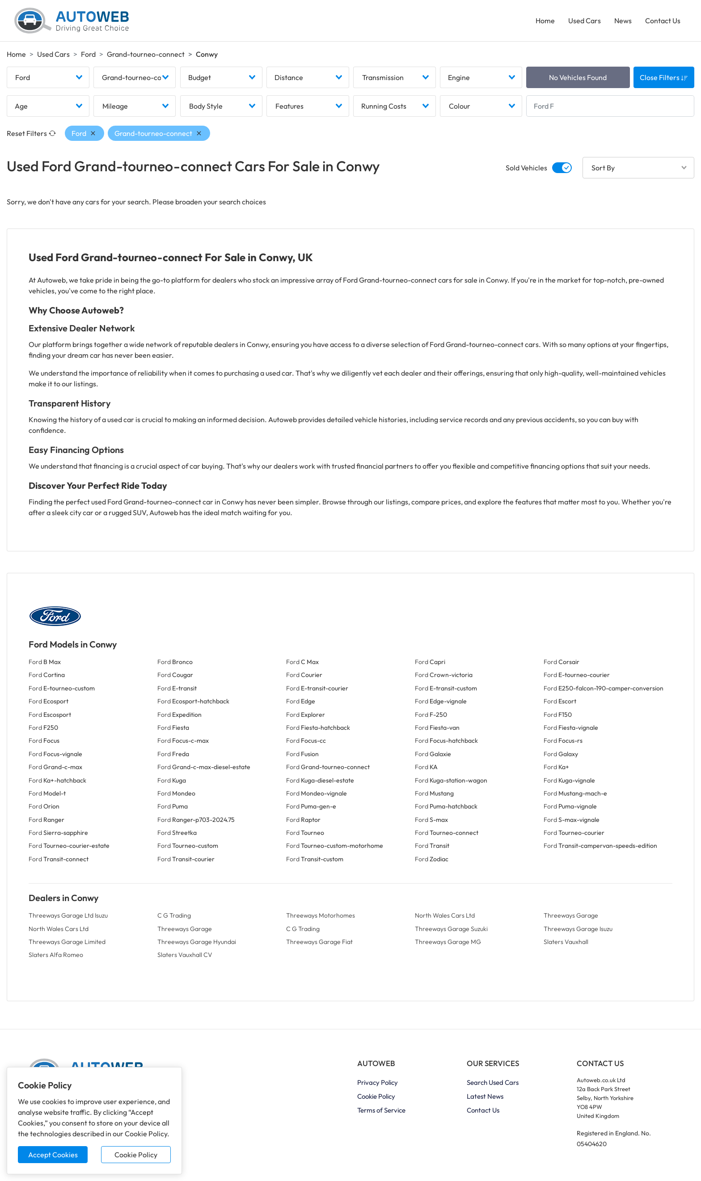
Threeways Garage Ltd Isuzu (68, 915)
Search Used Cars (493, 1082)
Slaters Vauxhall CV (184, 955)
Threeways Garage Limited (67, 942)
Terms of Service (381, 1110)
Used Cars (584, 20)
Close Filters (664, 77)
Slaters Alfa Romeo (56, 955)
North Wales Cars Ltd (445, 915)
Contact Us (662, 20)
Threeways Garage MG (448, 942)
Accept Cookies (53, 1154)
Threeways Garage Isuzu (578, 929)
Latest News (485, 1096)
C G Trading (174, 915)
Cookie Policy (135, 1154)
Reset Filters (31, 133)
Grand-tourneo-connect (146, 54)
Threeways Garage (571, 915)
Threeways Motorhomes (320, 915)
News (623, 20)
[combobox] (48, 77)
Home (545, 20)
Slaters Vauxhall (566, 942)
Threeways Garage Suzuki (451, 929)
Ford (88, 54)
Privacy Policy (377, 1082)
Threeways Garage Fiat (319, 942)
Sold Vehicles (526, 167)
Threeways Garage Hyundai (196, 942)
